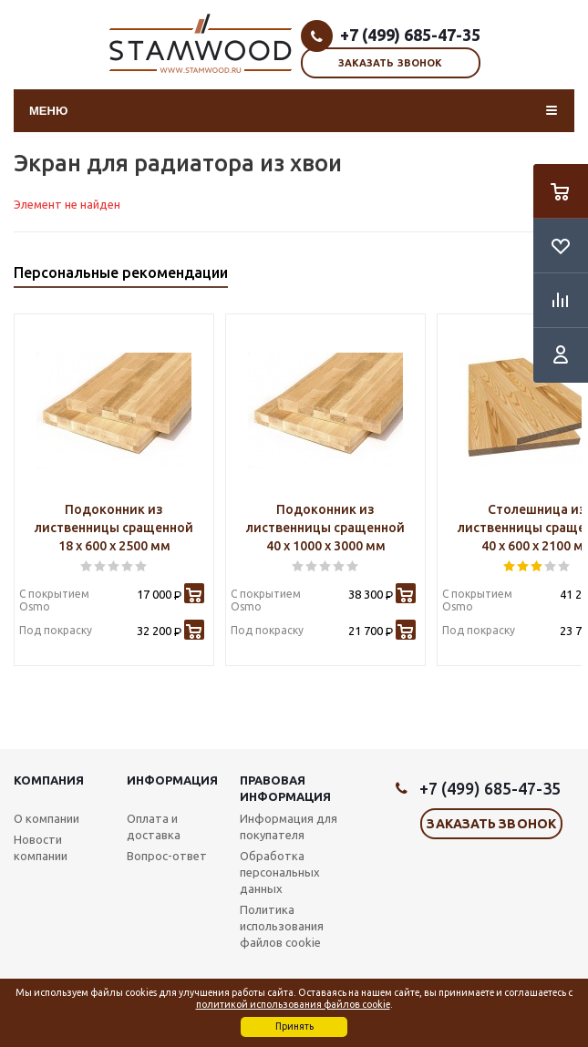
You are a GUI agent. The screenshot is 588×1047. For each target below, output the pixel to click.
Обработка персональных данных (280, 872)
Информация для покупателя (288, 826)
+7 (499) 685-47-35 (410, 34)
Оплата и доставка (154, 826)
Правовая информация (285, 788)
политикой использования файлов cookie (293, 1004)
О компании (46, 818)
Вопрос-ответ (167, 855)
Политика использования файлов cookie (282, 926)
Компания (49, 780)
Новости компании (40, 847)
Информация (172, 780)
